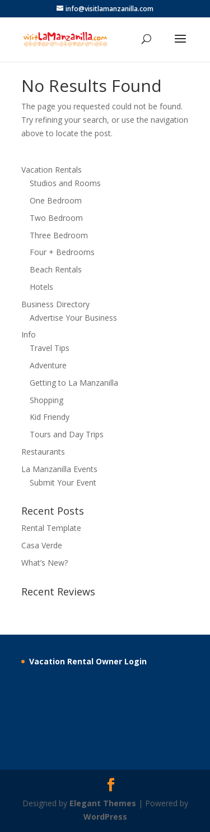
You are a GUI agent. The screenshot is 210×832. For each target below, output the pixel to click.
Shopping (46, 400)
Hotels (41, 286)
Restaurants (43, 451)
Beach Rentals (56, 269)
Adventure (48, 365)
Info (28, 334)
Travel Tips (49, 348)
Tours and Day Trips (67, 434)
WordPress (105, 816)
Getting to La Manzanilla (74, 382)
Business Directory (55, 304)
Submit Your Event (63, 482)
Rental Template (51, 528)
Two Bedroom (56, 217)
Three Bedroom (59, 235)
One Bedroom (56, 200)
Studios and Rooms (65, 183)
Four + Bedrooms (62, 252)
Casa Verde (41, 545)
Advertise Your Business (73, 317)
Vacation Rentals (51, 169)
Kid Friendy (49, 417)
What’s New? (44, 562)
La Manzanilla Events (59, 469)
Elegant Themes (102, 803)
